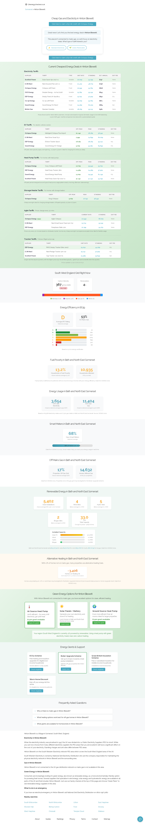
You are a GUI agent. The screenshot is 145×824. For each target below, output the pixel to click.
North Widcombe (55, 803)
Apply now (66, 669)
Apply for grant (34, 623)
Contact (95, 819)
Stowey (101, 807)
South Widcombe (30, 803)
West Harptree (29, 811)
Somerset (28, 9)
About (37, 819)
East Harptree (103, 803)
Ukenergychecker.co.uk (35, 4)
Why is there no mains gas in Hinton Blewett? (54, 711)
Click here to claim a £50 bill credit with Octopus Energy (72, 24)
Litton (76, 803)
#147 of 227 (66, 548)
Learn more (65, 624)
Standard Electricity (57, 48)
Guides (48, 819)
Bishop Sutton (54, 807)
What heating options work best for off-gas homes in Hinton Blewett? (63, 718)
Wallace (101, 811)
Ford (75, 807)
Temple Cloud (79, 811)
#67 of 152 (91, 548)
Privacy (72, 819)
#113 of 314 (54, 548)
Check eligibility (36, 670)
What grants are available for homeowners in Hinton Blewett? (60, 724)
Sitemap (107, 819)
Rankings (60, 819)
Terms (83, 819)
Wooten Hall (29, 807)
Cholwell (52, 811)
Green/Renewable (79, 48)
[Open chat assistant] (140, 819)
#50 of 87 (79, 548)
